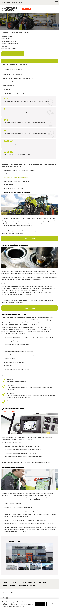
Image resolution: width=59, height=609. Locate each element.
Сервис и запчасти (27, 582)
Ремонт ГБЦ (7, 89)
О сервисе (6, 61)
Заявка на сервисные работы (13, 69)
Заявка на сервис (29, 239)
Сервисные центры (9, 86)
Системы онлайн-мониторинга (12, 82)
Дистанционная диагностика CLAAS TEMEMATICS (18, 78)
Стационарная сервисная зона (12, 75)
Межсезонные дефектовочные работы (15, 65)
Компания (42, 582)
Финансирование (8, 585)
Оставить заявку (13, 54)
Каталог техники (8, 582)
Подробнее (52, 604)
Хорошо (40, 604)
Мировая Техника (9, 9)
